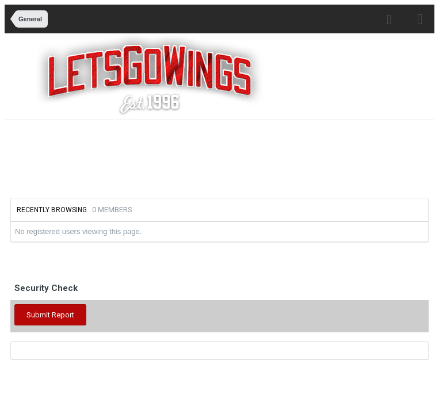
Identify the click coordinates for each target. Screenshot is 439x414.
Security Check (46, 288)
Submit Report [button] (50, 314)
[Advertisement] (225, 157)
